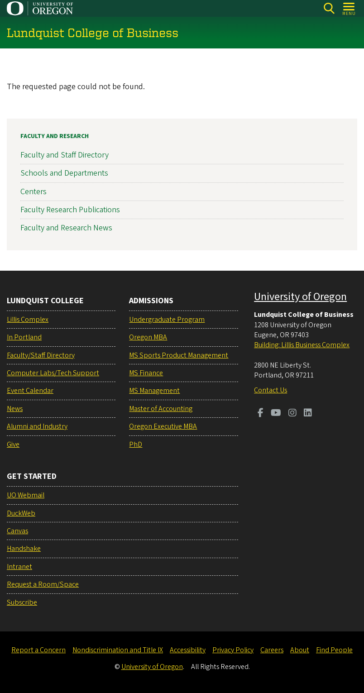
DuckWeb (21, 513)
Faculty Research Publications (70, 209)
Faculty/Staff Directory (41, 355)
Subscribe (22, 602)
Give (13, 444)
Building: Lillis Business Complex (302, 345)
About (299, 650)
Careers (271, 650)
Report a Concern (38, 650)
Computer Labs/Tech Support (53, 373)
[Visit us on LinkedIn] (308, 414)
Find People (334, 650)
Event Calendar (30, 391)
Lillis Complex (27, 320)
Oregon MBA (148, 337)
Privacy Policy (233, 650)
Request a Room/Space (43, 584)
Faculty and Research (54, 136)
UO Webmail (25, 495)
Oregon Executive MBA (163, 426)
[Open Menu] (349, 8)
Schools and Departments (64, 173)
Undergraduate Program (167, 320)
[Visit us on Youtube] (276, 414)
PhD (135, 444)
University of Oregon (300, 297)
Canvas (17, 531)
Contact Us (270, 390)
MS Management (154, 391)
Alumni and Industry (37, 426)
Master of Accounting (160, 409)
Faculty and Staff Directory (64, 155)
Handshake (24, 549)
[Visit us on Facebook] (260, 414)
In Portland (24, 337)
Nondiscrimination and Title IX (117, 650)
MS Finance (146, 373)
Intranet (19, 567)
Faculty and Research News (66, 228)
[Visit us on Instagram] (292, 414)
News (15, 409)
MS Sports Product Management (178, 355)
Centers (33, 191)
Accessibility (188, 650)
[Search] (329, 8)
